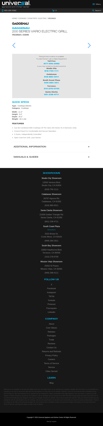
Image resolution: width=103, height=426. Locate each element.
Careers (51, 359)
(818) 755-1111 (51, 189)
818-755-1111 (51, 71)
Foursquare (51, 308)
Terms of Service (51, 363)
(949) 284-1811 (51, 241)
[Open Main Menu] (96, 4)
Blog (51, 383)
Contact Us (51, 347)
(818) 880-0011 (51, 205)
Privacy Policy (51, 355)
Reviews (51, 343)
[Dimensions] (51, 115)
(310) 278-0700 (51, 257)
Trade (51, 340)
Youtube (51, 300)
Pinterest (51, 304)
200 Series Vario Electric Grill (39, 31)
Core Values (51, 328)
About (51, 324)
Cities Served (51, 371)
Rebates (51, 332)
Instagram (51, 292)
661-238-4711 (51, 94)
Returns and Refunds (51, 351)
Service (51, 367)
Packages (51, 336)
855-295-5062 (67, 396)
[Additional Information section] (51, 147)
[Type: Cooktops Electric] (51, 106)
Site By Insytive (51, 421)
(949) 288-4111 (51, 273)
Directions (51, 230)
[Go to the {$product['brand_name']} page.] (20, 23)
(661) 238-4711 (51, 221)
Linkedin (51, 312)
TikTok (51, 296)
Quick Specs (20, 102)
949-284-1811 (51, 83)
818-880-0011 (51, 77)
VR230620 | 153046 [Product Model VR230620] (20, 35)
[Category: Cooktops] (51, 108)
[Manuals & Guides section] (51, 157)
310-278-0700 (51, 88)
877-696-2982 (51, 63)
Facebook (51, 288)
